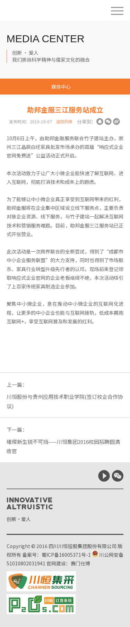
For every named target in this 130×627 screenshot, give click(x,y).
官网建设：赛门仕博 (68, 563)
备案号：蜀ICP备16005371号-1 (56, 554)
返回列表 (64, 121)
